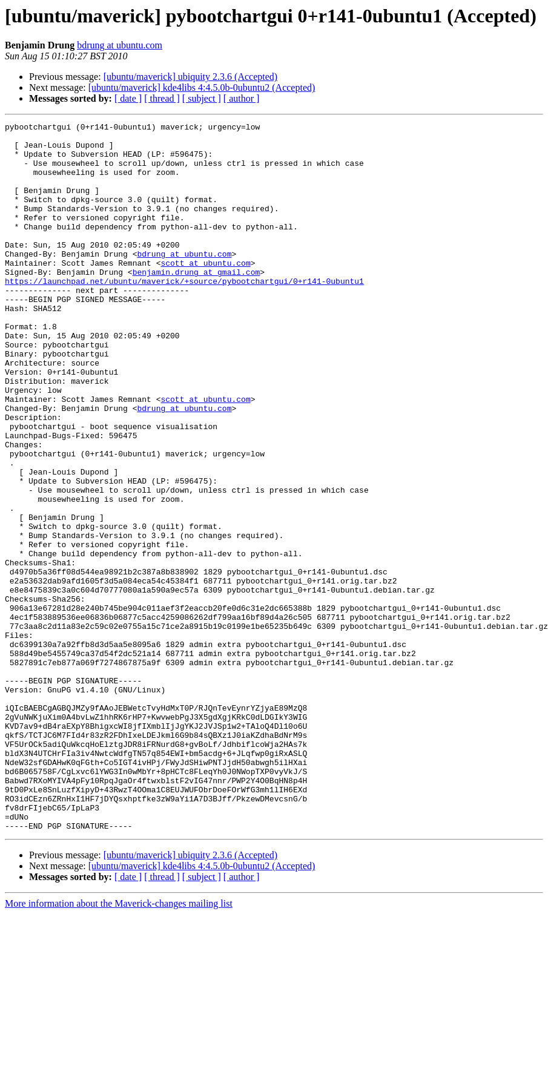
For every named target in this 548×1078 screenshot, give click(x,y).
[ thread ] (162, 98)
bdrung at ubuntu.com (119, 45)
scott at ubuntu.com (205, 291)
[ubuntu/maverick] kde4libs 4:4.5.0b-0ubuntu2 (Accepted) (201, 87)
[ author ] (241, 98)
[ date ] (128, 98)
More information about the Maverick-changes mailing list (119, 1045)
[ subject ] (201, 98)
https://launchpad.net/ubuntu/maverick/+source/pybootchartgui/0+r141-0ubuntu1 (184, 313)
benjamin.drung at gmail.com (196, 302)
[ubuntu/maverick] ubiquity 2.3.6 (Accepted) (190, 76)
